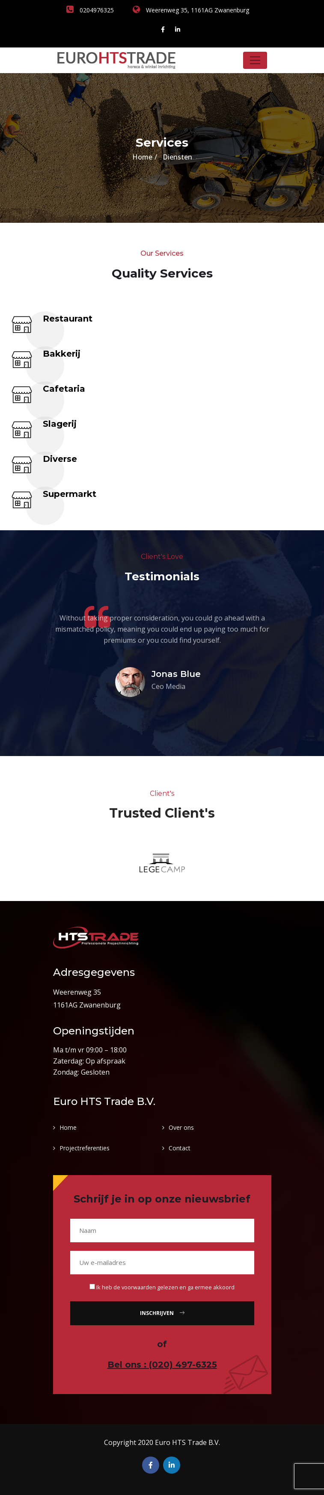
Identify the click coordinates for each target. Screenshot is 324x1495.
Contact (179, 1148)
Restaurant (67, 318)
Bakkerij (61, 354)
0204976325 (90, 10)
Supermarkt (69, 494)
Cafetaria (64, 389)
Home (142, 157)
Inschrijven (162, 1313)
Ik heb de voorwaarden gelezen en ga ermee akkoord (165, 1287)
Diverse (60, 459)
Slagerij (60, 424)
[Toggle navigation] (255, 60)
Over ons (181, 1127)
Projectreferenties (84, 1148)
